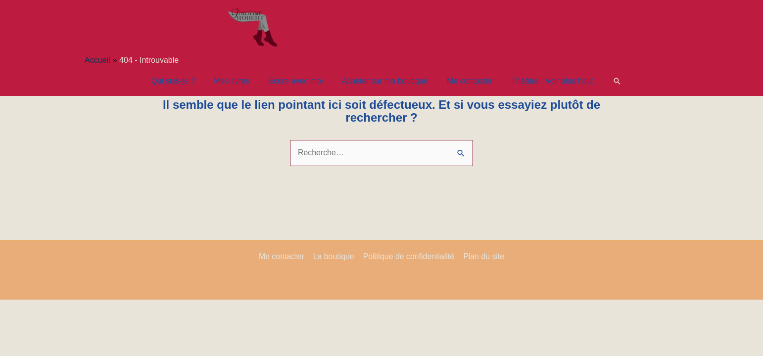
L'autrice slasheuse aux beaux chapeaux (410, 22)
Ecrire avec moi (297, 81)
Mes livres (236, 81)
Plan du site (483, 256)
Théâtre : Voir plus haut (544, 81)
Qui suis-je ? (180, 81)
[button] (608, 81)
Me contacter (465, 81)
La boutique (334, 256)
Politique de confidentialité (408, 256)
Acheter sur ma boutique (383, 81)
